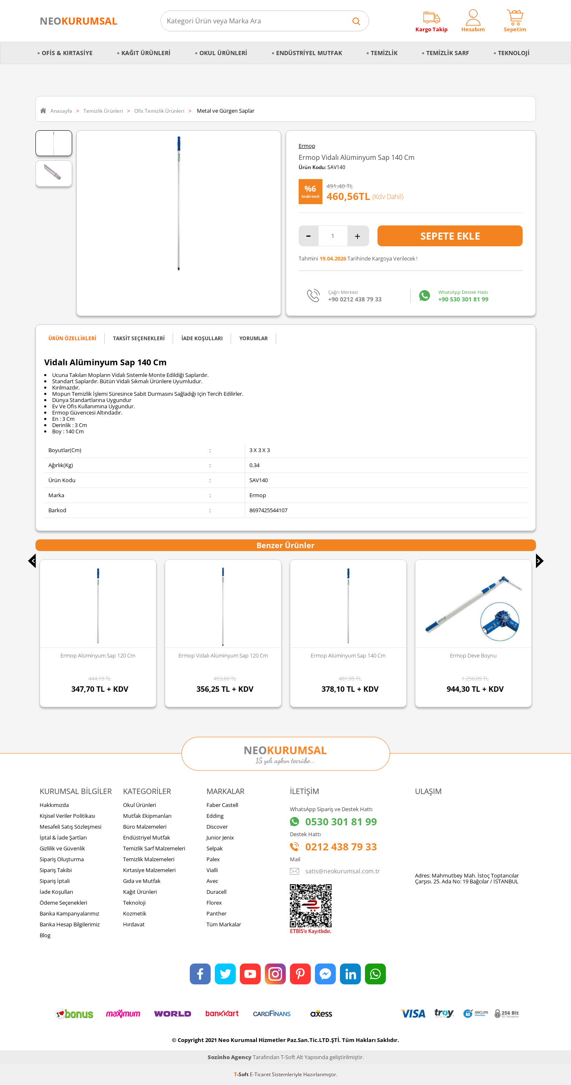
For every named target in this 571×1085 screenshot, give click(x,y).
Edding (215, 815)
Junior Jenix (220, 837)
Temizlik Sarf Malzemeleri (154, 848)
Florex (214, 902)
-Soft (242, 1074)
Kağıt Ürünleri (146, 53)
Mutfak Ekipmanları (147, 815)
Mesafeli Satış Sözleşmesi (70, 826)
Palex (213, 859)
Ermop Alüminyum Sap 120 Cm (97, 655)
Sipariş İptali (55, 881)
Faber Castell (222, 805)
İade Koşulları (56, 891)
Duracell (216, 891)
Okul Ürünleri (223, 53)
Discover (217, 826)
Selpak (214, 848)
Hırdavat (134, 924)
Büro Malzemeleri (144, 826)
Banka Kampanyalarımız (69, 913)
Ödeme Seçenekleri (63, 902)
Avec (212, 881)
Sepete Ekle (450, 236)
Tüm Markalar (223, 924)
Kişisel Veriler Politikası (67, 815)
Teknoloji (514, 53)
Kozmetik (134, 913)
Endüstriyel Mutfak (309, 53)
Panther (216, 913)
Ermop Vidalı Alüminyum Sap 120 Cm (223, 655)
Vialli (212, 870)
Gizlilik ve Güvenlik (62, 848)
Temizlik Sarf (447, 53)
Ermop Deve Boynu (473, 655)
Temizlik (384, 53)
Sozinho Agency (230, 1057)
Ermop (307, 146)
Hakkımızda (54, 805)
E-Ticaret (260, 1074)
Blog (45, 935)
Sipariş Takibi (56, 870)
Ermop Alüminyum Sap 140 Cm (348, 655)
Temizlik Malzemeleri (148, 859)
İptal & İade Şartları (63, 837)
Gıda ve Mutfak (142, 881)
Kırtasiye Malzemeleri (149, 870)
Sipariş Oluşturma (62, 859)
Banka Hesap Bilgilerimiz (70, 924)
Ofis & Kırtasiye (67, 53)
